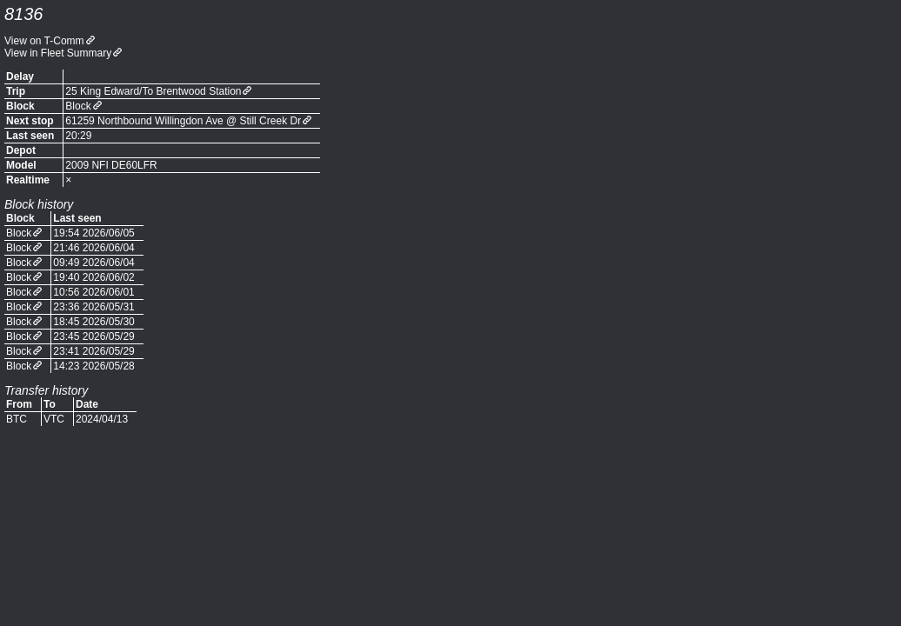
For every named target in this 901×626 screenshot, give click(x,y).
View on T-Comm (44, 41)
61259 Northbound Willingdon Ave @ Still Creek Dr (183, 121)
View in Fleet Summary (57, 53)
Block (77, 106)
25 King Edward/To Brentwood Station (153, 91)
